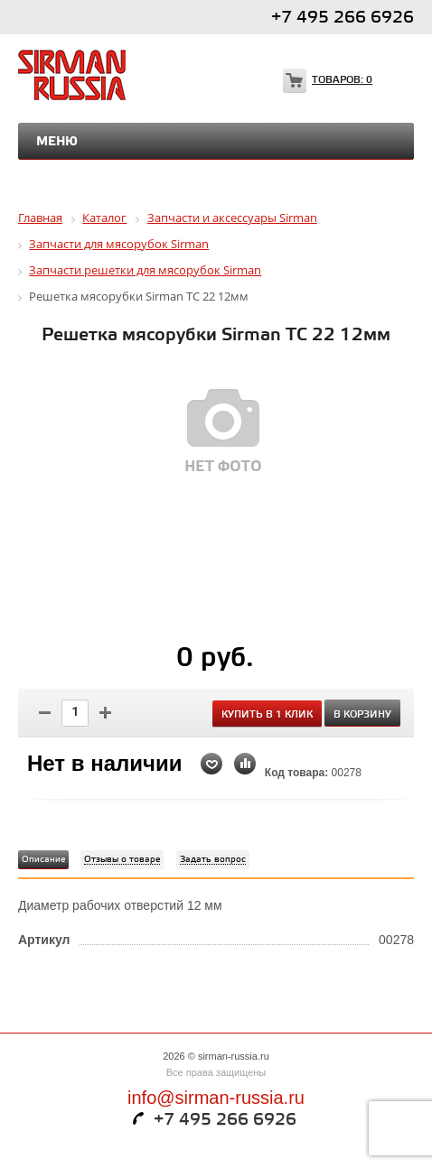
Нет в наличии (105, 763)
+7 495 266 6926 (342, 17)
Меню (57, 142)
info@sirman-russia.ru (216, 1098)
